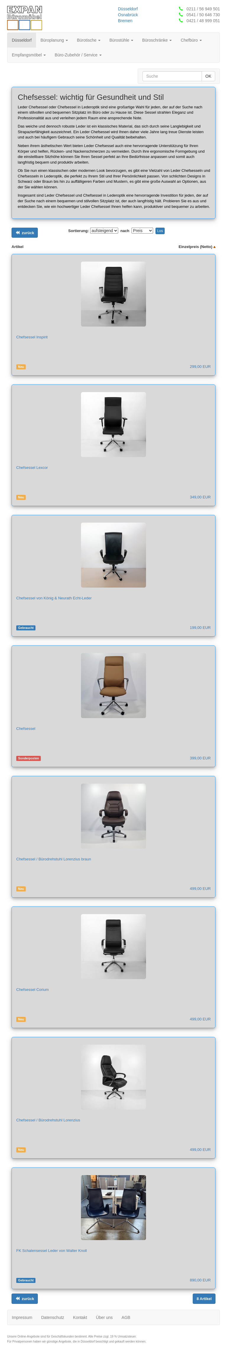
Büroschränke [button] (157, 40)
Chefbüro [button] (191, 40)
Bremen (125, 20)
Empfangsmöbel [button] (29, 55)
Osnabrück (128, 14)
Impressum (22, 1317)
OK (208, 76)
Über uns (104, 1317)
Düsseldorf (128, 8)
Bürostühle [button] (121, 40)
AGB (125, 1317)
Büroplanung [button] (54, 40)
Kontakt (80, 1317)
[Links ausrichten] (25, 233)
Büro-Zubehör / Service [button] (78, 55)
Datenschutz (52, 1317)
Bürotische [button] (88, 40)
